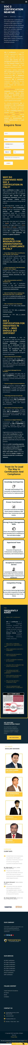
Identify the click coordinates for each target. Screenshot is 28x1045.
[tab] (14, 618)
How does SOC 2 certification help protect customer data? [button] (14, 665)
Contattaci (6, 996)
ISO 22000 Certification (9, 966)
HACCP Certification (8, 972)
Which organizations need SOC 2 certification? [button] (13, 649)
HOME (5, 16)
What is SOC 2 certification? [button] (12, 617)
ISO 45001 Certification (9, 964)
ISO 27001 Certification (9, 968)
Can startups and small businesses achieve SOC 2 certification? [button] (11, 671)
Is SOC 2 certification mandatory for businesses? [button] (13, 660)
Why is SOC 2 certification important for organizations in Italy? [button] (13, 644)
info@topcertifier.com (11, 1018)
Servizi (5, 994)
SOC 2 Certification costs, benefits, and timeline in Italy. (14, 261)
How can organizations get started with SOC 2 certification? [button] (13, 686)
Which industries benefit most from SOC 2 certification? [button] (12, 676)
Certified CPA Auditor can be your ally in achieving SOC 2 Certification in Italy (14, 298)
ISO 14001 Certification (9, 962)
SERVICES (13, 16)
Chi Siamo (6, 992)
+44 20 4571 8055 (10, 1016)
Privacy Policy (14, 1037)
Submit (8, 163)
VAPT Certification (8, 974)
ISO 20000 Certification (9, 970)
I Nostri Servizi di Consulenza (11, 990)
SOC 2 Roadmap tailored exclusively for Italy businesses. (14, 274)
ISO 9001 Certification (9, 960)
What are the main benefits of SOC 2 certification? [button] (13, 654)
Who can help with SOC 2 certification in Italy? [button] (11, 681)
